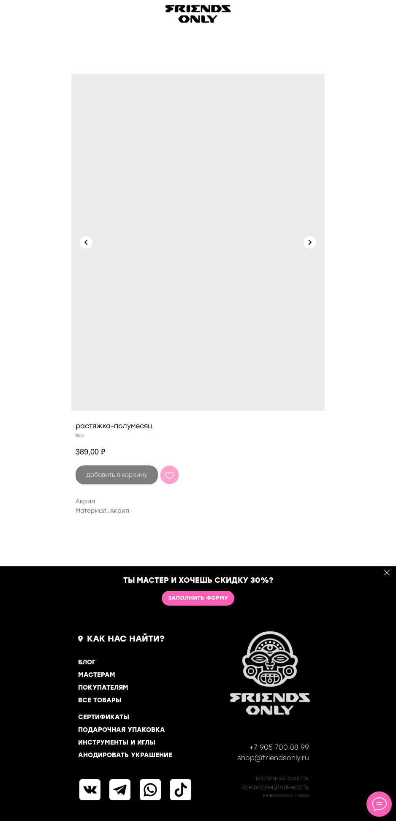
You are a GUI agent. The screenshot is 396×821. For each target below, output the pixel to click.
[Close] (387, 572)
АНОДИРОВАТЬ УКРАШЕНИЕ (125, 755)
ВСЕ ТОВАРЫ (100, 700)
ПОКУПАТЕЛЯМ (103, 687)
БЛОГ (86, 662)
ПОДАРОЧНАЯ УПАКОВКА (121, 730)
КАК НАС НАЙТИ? (126, 638)
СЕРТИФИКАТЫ (103, 717)
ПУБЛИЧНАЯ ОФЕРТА (281, 779)
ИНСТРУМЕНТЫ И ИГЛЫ (116, 742)
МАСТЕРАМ (96, 675)
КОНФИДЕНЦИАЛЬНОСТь (275, 788)
